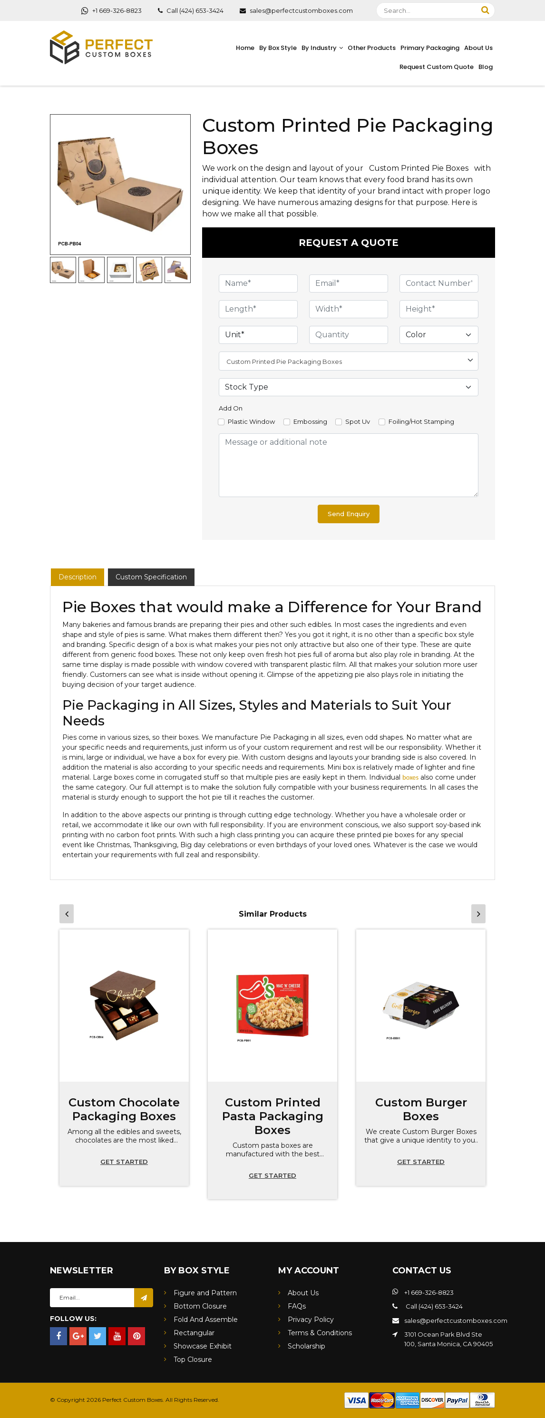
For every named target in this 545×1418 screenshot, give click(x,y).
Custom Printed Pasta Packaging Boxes (272, 1116)
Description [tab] (77, 577)
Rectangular (194, 1333)
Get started (124, 1161)
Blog (485, 66)
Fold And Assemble (206, 1319)
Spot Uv (357, 421)
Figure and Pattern (205, 1293)
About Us (478, 47)
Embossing (310, 421)
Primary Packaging (429, 47)
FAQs (297, 1306)
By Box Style (278, 47)
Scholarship (306, 1346)
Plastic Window (251, 421)
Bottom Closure (200, 1306)
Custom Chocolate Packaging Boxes (124, 1109)
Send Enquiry (349, 514)
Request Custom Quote (436, 66)
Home (245, 47)
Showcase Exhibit (203, 1346)
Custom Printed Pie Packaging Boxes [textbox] (284, 361)
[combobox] (348, 361)
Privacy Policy (311, 1319)
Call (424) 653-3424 (191, 10)
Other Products (372, 47)
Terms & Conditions (320, 1333)
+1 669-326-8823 (111, 10)
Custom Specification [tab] (151, 577)
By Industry (319, 47)
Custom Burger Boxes (421, 1109)
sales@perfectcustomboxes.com (296, 10)
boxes (410, 777)
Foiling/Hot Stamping (421, 421)
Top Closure (193, 1359)
